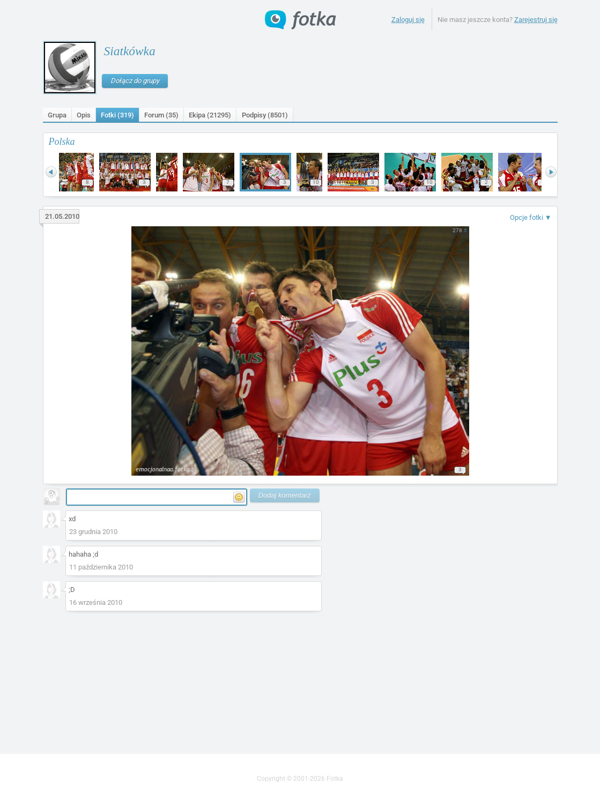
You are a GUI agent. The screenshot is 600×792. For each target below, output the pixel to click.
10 (316, 182)
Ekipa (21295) (210, 115)
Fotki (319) (117, 115)
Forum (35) (161, 115)
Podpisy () (265, 115)
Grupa (57, 115)
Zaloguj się (408, 20)
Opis (84, 115)
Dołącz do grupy (134, 81)
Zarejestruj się (536, 20)
